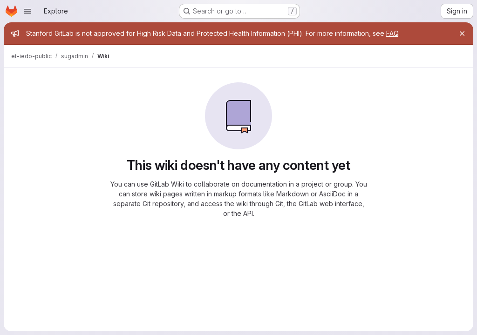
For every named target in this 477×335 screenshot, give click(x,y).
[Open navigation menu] (27, 11)
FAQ (392, 33)
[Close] (462, 33)
